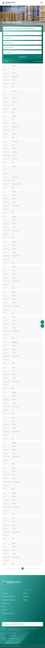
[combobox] (22, 33)
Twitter (25, 600)
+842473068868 (12, 633)
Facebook (26, 596)
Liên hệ (4, 610)
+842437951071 (12, 635)
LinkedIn (25, 593)
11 (28, 569)
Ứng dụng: (8, 52)
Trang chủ (5, 593)
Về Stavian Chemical (8, 596)
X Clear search (37, 61)
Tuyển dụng (5, 603)
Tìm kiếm (23, 57)
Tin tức (4, 606)
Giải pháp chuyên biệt (8, 600)
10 (25, 569)
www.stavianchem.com (14, 638)
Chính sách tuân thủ (8, 613)
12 (31, 569)
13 (33, 569)
